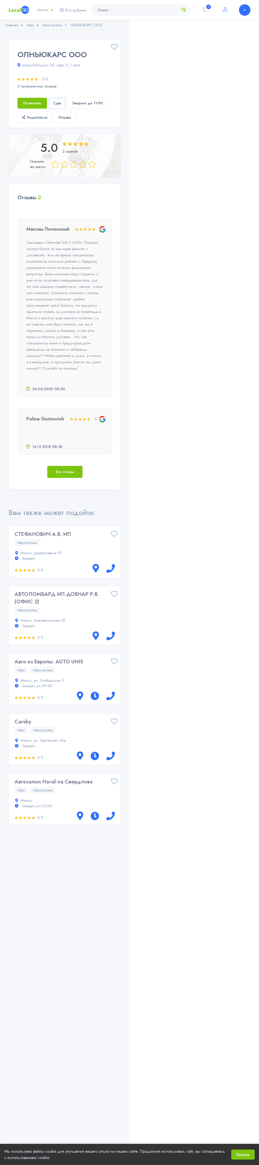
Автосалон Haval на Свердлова (54, 781)
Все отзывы (65, 471)
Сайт (57, 103)
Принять (243, 1154)
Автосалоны (27, 542)
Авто (21, 670)
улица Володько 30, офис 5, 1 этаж (48, 65)
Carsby (23, 721)
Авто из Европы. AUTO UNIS (49, 661)
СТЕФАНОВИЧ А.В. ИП (43, 534)
